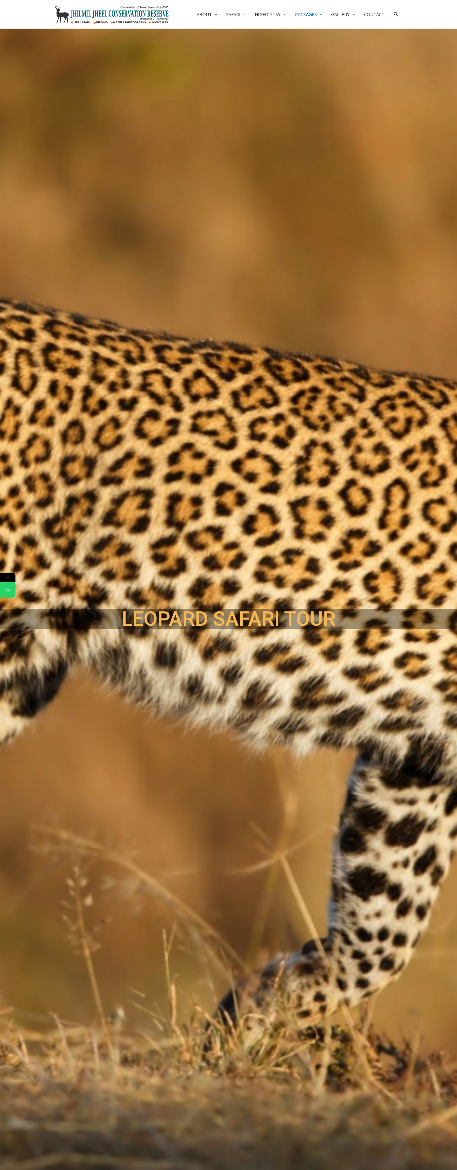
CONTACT (374, 14)
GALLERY (340, 14)
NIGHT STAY (268, 14)
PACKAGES (306, 14)
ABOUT (204, 14)
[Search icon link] (396, 14)
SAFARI (233, 14)
